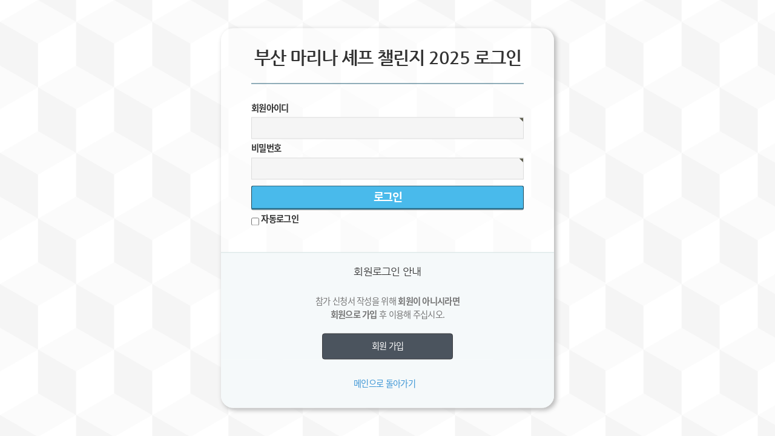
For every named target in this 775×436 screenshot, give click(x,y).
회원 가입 (388, 346)
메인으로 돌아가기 (384, 383)
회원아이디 (270, 108)
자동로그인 (279, 219)
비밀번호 (266, 148)
